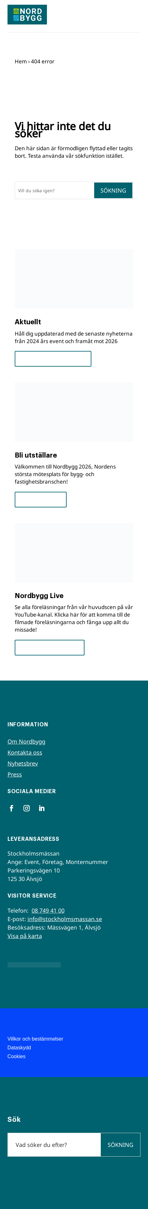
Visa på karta (25, 936)
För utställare (41, 499)
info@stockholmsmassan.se (65, 919)
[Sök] (54, 190)
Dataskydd (19, 1047)
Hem (21, 61)
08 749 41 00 (48, 910)
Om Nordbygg (26, 741)
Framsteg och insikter (53, 358)
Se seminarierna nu (50, 647)
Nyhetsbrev (23, 763)
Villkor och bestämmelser (35, 1039)
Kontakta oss (25, 752)
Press (15, 774)
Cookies (17, 1056)
